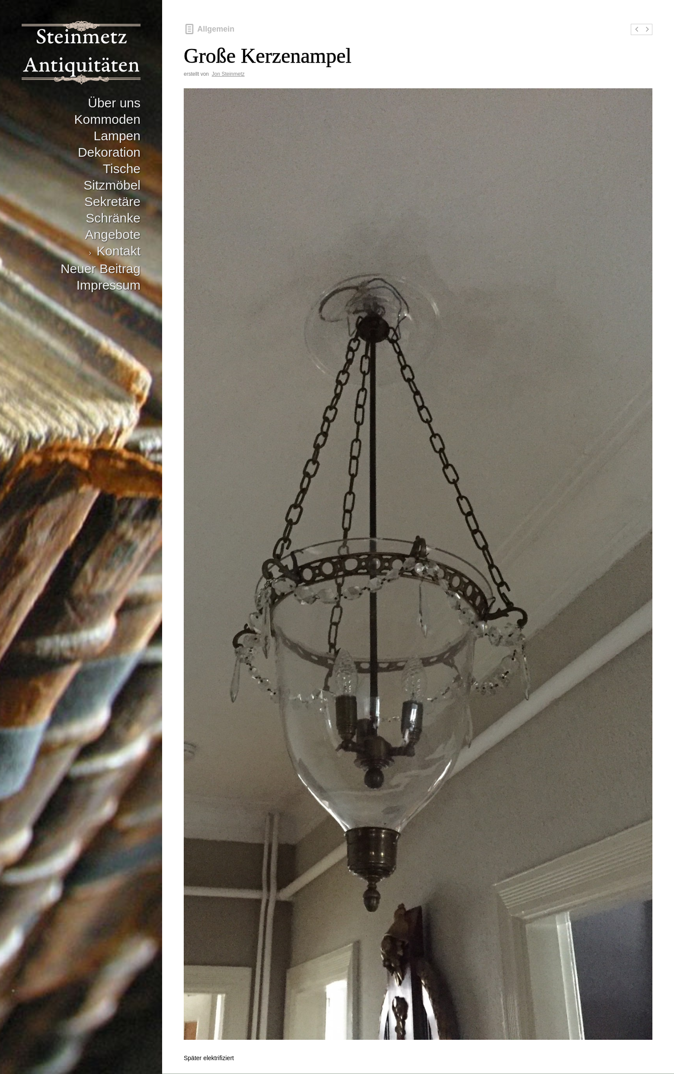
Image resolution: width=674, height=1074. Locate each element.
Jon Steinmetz (228, 74)
